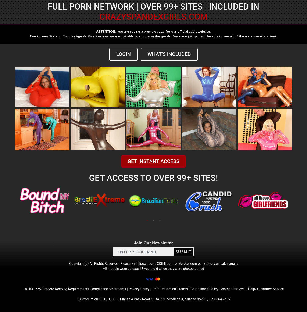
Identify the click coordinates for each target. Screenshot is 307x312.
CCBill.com (165, 264)
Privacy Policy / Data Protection (152, 289)
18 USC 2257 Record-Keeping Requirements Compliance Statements (74, 289)
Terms (183, 289)
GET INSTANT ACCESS (153, 161)
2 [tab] (153, 220)
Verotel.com (188, 264)
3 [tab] (160, 220)
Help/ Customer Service (266, 289)
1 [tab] (147, 220)
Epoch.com (146, 264)
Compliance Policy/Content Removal (218, 289)
